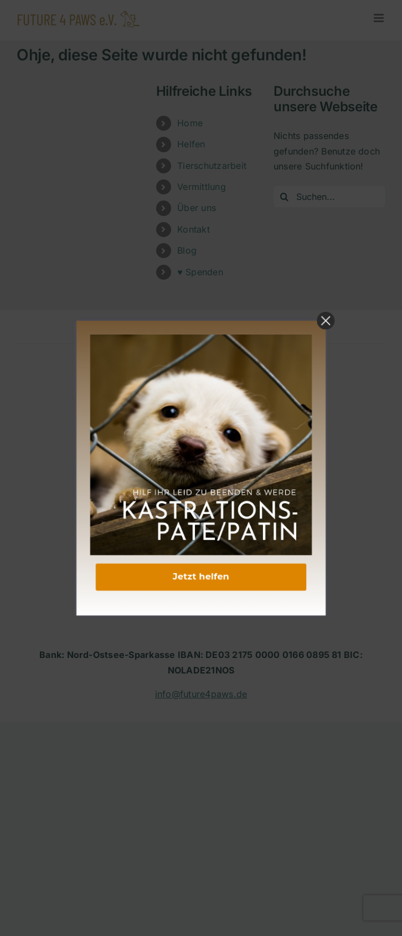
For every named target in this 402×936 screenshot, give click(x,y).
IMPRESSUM (201, 494)
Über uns (196, 207)
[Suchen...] (329, 197)
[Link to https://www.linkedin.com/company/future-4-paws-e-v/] (198, 433)
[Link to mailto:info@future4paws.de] (217, 433)
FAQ (201, 553)
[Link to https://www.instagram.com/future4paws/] (181, 433)
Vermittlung (201, 186)
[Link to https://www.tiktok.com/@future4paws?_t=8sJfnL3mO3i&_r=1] (235, 433)
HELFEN (200, 568)
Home (190, 122)
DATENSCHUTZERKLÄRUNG (201, 509)
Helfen (191, 144)
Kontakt (193, 229)
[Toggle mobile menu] (379, 18)
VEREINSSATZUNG (201, 598)
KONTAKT (201, 478)
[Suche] (285, 197)
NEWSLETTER (200, 583)
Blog (187, 250)
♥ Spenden (200, 271)
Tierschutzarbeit (211, 165)
